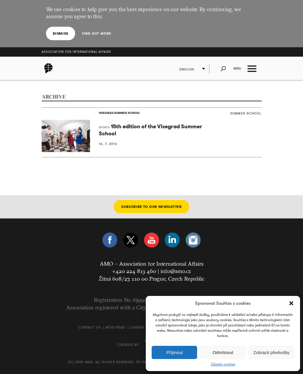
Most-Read (115, 327)
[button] (291, 303)
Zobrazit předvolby (271, 352)
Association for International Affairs (76, 52)
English (187, 69)
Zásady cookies (223, 364)
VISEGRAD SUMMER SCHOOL (119, 113)
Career (137, 327)
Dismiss (60, 33)
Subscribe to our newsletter (151, 206)
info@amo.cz (175, 270)
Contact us (89, 327)
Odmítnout (223, 352)
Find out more (96, 33)
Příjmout (174, 352)
